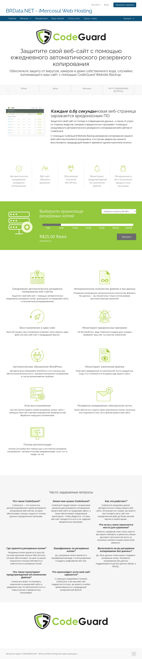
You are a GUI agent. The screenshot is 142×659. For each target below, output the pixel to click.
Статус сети (74, 18)
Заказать (126, 236)
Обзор (24, 88)
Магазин (25, 18)
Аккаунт (129, 18)
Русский (96, 4)
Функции (87, 88)
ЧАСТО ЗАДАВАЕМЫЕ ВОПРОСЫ (118, 89)
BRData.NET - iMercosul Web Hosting (49, 11)
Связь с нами (90, 18)
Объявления (41, 18)
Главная (12, 18)
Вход (106, 4)
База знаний (58, 18)
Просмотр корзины (125, 4)
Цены (55, 88)
